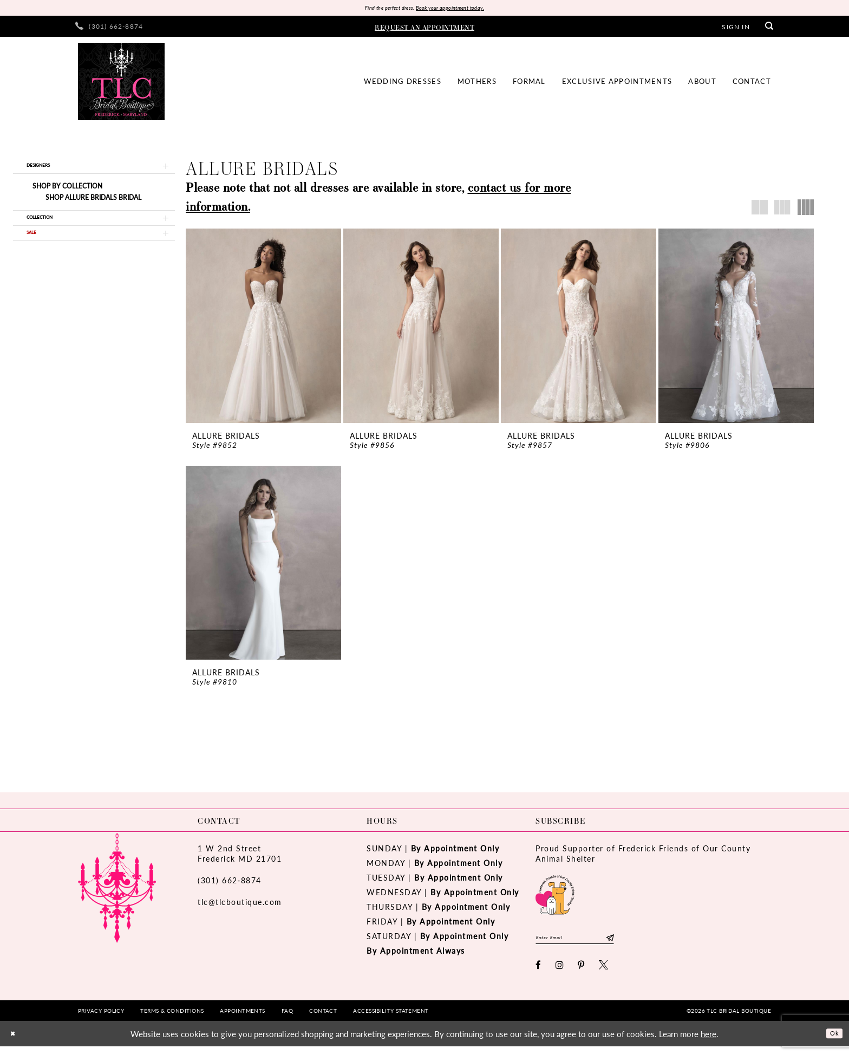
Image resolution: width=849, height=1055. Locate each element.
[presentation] (263, 328)
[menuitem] (109, 29)
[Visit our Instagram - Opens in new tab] (560, 973)
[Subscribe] (641, 944)
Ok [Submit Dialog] (831, 1041)
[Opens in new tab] (554, 897)
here (708, 1042)
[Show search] (769, 29)
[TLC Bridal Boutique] (121, 84)
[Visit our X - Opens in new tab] (604, 973)
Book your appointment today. (461, 9)
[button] (735, 28)
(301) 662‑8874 (230, 883)
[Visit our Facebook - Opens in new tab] (538, 973)
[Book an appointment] (424, 28)
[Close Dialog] (15, 1042)
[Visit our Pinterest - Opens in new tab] (581, 973)
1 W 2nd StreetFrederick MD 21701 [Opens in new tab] (240, 857)
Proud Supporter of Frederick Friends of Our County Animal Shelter (642, 857)
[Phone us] (109, 29)
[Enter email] (590, 944)
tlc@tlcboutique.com (240, 905)
